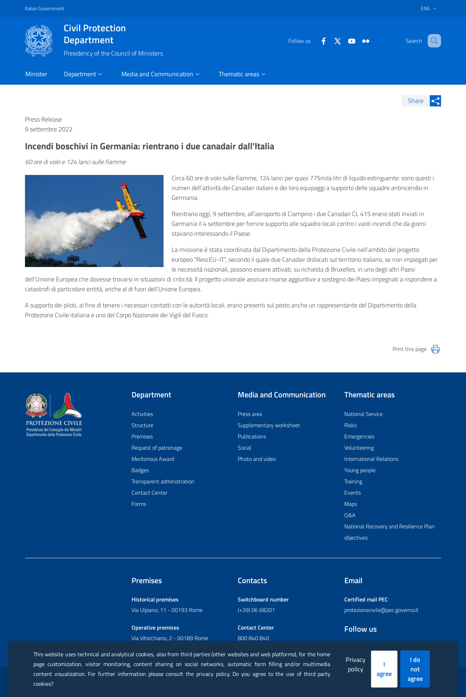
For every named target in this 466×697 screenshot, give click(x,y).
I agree (384, 668)
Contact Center (149, 492)
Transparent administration (163, 481)
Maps (350, 504)
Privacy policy (355, 664)
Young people (360, 470)
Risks (350, 425)
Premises (142, 436)
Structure (142, 425)
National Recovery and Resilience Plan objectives (389, 532)
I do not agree (415, 669)
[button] (432, 40)
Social (244, 447)
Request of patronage (157, 447)
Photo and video (257, 459)
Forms (139, 504)
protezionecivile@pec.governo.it (381, 610)
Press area (250, 414)
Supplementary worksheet (269, 425)
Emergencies (359, 436)
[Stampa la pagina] (435, 349)
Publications (252, 436)
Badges (140, 470)
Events (352, 492)
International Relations (371, 459)
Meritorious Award (153, 459)
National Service (363, 414)
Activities (142, 414)
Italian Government (44, 8)
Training (353, 481)
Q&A (350, 515)
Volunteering (359, 447)
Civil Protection (113, 34)
